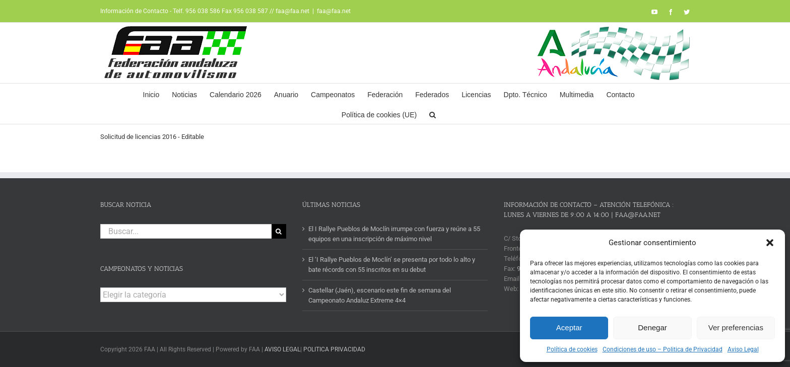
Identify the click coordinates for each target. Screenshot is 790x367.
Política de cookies (572, 349)
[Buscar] (279, 231)
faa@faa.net (334, 11)
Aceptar (569, 327)
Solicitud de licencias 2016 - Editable (152, 136)
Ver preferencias (735, 327)
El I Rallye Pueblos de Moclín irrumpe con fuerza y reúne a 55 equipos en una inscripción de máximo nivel (394, 234)
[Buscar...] (186, 231)
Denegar (652, 327)
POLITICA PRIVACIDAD (334, 349)
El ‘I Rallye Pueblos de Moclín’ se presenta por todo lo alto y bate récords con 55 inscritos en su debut (391, 264)
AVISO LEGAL (282, 349)
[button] (770, 243)
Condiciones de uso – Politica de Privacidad (662, 349)
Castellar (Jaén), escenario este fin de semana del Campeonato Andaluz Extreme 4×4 (379, 295)
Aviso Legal (743, 349)
